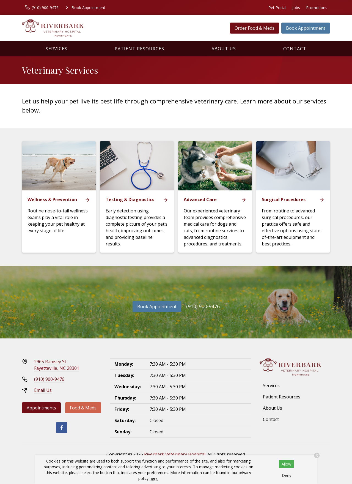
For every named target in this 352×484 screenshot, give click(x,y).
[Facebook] (61, 427)
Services (56, 49)
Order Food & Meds (254, 28)
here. (154, 478)
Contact (294, 49)
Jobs (296, 7)
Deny (286, 475)
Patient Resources (139, 49)
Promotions (316, 7)
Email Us (43, 390)
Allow (286, 464)
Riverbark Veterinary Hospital (174, 454)
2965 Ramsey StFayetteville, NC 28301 (56, 365)
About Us (223, 49)
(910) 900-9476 (203, 306)
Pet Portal (277, 7)
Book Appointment (305, 28)
